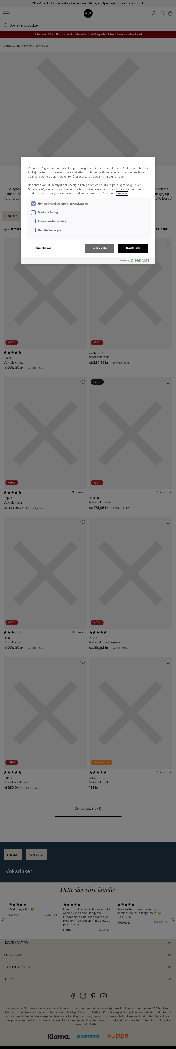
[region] (88, 210)
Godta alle (133, 248)
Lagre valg (100, 248)
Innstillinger (43, 248)
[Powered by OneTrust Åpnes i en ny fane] (136, 261)
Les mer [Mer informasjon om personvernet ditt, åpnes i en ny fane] (121, 193)
